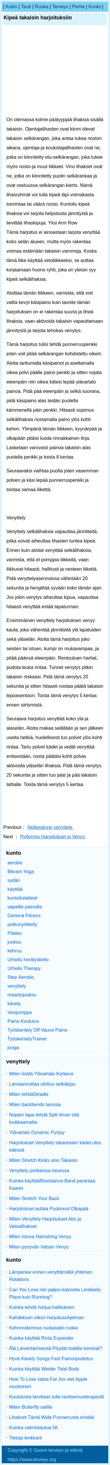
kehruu (14, 950)
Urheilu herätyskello (28, 959)
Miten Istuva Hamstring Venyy (40, 1236)
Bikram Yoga (20, 871)
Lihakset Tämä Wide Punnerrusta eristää (51, 1417)
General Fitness (23, 915)
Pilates (14, 933)
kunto (95, 6)
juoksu (14, 942)
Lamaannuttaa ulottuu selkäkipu (42, 1084)
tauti (26, 6)
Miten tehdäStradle (28, 1094)
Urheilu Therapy (24, 968)
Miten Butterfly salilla (30, 1407)
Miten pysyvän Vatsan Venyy (39, 1246)
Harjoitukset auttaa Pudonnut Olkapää (48, 1208)
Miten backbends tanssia (35, 1104)
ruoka (41, 6)
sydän (13, 880)
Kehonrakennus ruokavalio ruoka (43, 1327)
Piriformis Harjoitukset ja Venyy (53, 836)
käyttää (15, 889)
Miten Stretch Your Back (34, 1198)
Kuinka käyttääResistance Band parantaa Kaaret (52, 1184)
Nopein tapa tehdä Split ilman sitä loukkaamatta (44, 1118)
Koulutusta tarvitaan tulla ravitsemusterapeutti (56, 1396)
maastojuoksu (21, 994)
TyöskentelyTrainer (27, 1038)
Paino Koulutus (23, 1021)
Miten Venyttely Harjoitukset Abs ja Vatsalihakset (45, 1222)
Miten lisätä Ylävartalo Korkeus (41, 1073)
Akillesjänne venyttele (50, 827)
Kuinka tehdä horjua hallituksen (41, 1307)
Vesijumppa (19, 1012)
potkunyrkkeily (22, 924)
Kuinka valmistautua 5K (33, 1427)
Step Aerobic (20, 977)
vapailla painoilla (24, 906)
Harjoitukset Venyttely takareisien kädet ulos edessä (55, 1146)
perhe (78, 6)
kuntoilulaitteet (22, 897)
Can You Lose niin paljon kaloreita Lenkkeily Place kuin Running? (55, 1293)
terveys (60, 6)
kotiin (11, 6)
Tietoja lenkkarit (25, 1437)
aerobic (15, 862)
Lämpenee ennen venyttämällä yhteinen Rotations (50, 1276)
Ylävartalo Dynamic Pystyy (37, 1132)
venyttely (16, 986)
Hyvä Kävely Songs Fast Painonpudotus (51, 1358)
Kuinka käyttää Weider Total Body (44, 1368)
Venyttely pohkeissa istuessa (39, 1170)
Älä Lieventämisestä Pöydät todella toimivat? (55, 1348)
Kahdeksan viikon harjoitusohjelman (46, 1317)
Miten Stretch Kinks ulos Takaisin (43, 1160)
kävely (14, 1003)
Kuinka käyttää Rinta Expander (41, 1338)
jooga (13, 1047)
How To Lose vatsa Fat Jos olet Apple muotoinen (48, 1383)
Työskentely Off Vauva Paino (37, 1030)
